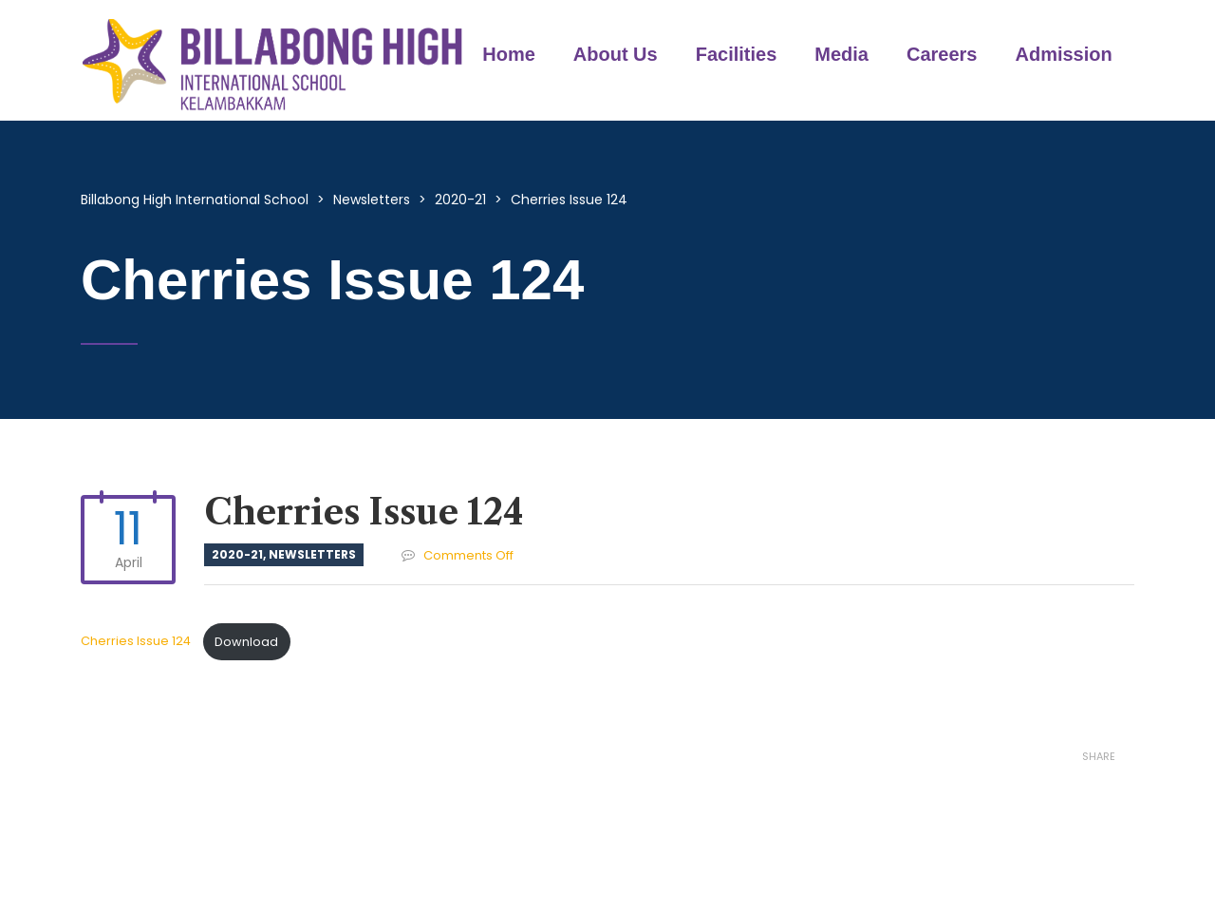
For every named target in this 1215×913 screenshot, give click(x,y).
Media (841, 54)
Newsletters (312, 554)
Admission (1064, 54)
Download (246, 642)
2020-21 (237, 554)
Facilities (736, 54)
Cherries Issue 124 (137, 642)
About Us (615, 54)
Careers (942, 54)
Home (508, 54)
